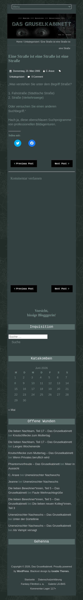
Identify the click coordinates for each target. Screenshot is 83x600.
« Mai (11, 409)
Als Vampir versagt (25, 530)
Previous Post (24, 163)
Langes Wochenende (26, 446)
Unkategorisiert (31, 42)
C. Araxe (50, 71)
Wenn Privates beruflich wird (31, 457)
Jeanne (13, 481)
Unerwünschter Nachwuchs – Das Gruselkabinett (39, 514)
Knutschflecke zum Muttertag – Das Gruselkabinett (40, 453)
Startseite (30, 579)
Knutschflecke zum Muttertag (31, 435)
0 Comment (37, 77)
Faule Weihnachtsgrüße (47, 492)
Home (19, 42)
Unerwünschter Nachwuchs (42, 475)
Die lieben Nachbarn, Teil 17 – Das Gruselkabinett (40, 431)
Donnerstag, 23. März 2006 (26, 71)
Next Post (62, 163)
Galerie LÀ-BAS (57, 584)
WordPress (23, 571)
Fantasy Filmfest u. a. (32, 584)
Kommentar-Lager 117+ (43, 588)
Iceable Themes (60, 571)
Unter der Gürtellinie (26, 519)
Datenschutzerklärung (50, 579)
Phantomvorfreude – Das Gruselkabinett (34, 464)
